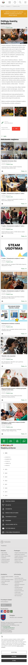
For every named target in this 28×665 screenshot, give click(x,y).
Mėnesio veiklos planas (10, 513)
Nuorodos (17, 576)
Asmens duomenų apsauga (20, 579)
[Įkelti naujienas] (9, 2)
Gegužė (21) (7, 457)
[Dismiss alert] (25, 13)
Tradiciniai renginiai (5, 559)
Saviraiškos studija (9, 517)
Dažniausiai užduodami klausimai (19, 585)
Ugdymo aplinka (4, 554)
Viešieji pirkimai (4, 584)
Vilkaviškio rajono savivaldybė (16, 617)
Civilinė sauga (18, 592)
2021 (6, 484)
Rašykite (4, 605)
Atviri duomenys (18, 595)
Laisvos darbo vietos (9, 524)
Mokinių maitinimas (19, 559)
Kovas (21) (7, 461)
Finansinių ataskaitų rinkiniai (7, 579)
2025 (6, 469)
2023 (6, 477)
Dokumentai (7, 509)
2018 (6, 495)
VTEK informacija (18, 589)
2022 (6, 480)
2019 (6, 491)
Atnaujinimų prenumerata (11, 532)
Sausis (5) (7, 465)
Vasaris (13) (8, 463)
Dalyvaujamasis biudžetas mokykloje (10, 323)
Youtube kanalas (8, 528)
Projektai (6, 505)
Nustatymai (14, 652)
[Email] (11, 611)
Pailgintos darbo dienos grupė (21, 552)
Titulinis (2, 6)
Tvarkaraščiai (5, 542)
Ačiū (15, 129)
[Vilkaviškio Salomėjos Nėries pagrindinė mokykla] (3, 2)
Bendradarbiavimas (5, 561)
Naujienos (8, 6)
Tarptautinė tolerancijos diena (9, 161)
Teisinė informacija (19, 594)
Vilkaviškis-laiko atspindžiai (8, 356)
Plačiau (23, 171)
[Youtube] (5, 611)
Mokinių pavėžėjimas (19, 557)
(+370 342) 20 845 (6, 626)
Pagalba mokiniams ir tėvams (21, 556)
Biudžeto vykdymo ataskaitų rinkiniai (7, 577)
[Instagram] (8, 611)
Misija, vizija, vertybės (5, 556)
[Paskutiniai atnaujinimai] (14, 2)
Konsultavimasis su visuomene (19, 582)
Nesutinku (14, 656)
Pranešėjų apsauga (19, 587)
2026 (6, 453)
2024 (6, 473)
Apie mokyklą (4, 552)
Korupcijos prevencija (19, 590)
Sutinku (14, 660)
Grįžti (5, 136)
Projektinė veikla (16, 6)
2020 (6, 488)
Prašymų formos (8, 501)
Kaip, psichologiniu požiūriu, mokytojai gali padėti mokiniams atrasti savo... (13, 389)
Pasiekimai (6, 521)
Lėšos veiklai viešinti (5, 581)
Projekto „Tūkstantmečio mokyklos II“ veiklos (12, 193)
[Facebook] (2, 611)
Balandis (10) (8, 459)
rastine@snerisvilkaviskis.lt (9, 627)
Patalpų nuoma (18, 561)
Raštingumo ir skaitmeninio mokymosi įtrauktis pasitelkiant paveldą (13, 423)
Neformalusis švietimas (20, 554)
